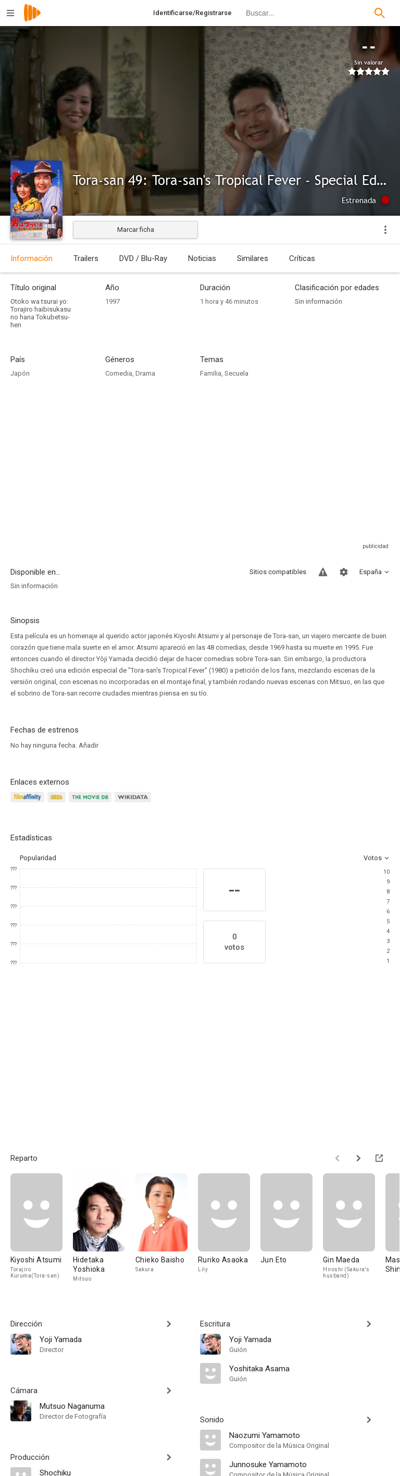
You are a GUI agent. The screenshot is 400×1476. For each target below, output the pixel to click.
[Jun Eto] (291, 1228)
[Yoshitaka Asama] (309, 1368)
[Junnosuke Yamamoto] (309, 1464)
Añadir (88, 745)
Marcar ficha (135, 229)
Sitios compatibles (277, 572)
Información (31, 258)
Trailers (85, 258)
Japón (20, 373)
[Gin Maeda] (354, 1228)
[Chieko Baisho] (166, 1228)
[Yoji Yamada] (115, 1339)
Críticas (302, 258)
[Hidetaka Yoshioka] (104, 1228)
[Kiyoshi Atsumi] (41, 1228)
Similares (252, 258)
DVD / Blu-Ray (143, 258)
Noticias (202, 258)
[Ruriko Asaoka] (229, 1228)
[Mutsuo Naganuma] (115, 1405)
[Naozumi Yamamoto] (309, 1435)
